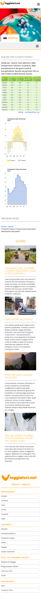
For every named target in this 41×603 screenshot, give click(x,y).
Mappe (4, 547)
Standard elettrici (8, 533)
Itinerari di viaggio (8, 562)
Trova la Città (6, 590)
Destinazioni (7, 492)
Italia (3, 519)
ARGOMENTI (6, 525)
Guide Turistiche (8, 552)
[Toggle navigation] (38, 4)
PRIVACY (15, 484)
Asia (3, 505)
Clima (3, 542)
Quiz (3, 586)
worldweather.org (32, 112)
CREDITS (25, 484)
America (4, 500)
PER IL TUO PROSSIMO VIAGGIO (15, 557)
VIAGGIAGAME (7, 581)
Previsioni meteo (8, 538)
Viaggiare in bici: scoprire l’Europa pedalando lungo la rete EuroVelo (20, 271)
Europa (4, 496)
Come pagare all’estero (19, 319)
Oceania (4, 514)
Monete (4, 529)
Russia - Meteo (7, 226)
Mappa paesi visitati (9, 566)
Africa (3, 510)
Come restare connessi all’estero (18, 376)
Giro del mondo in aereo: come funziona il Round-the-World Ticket (19, 438)
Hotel (3, 575)
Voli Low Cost (6, 571)
